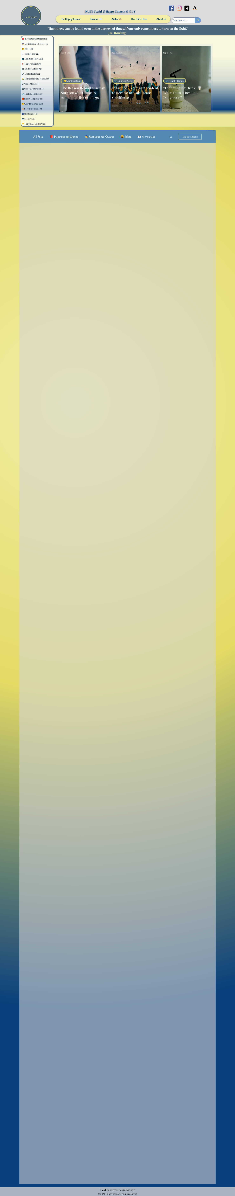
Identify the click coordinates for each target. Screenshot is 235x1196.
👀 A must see (146, 136)
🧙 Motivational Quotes (99, 136)
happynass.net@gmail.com (121, 1190)
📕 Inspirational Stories (64, 136)
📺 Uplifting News (123, 80)
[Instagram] (179, 8)
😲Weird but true (71, 80)
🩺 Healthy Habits (175, 80)
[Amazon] (194, 8)
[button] (170, 137)
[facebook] (171, 8)
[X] (186, 8)
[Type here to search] (180, 20)
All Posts (38, 136)
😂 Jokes (125, 136)
